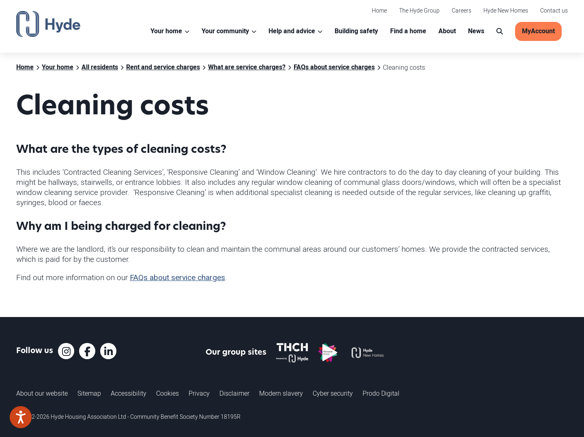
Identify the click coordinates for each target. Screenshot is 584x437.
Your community (225, 31)
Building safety (356, 31)
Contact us (554, 10)
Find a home (408, 31)
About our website (42, 393)
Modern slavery (281, 393)
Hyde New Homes (505, 10)
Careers (461, 10)
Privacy (199, 393)
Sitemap (89, 393)
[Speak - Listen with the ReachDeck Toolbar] (21, 417)
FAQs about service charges (177, 277)
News (476, 31)
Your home (166, 31)
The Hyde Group (419, 10)
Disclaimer (234, 393)
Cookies (167, 393)
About (447, 31)
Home (379, 10)
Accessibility (128, 393)
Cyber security (333, 393)
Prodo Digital (381, 393)
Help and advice (291, 31)
